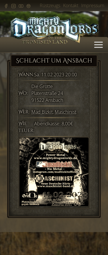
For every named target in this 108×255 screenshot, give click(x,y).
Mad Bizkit (42, 112)
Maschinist (65, 112)
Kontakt (70, 5)
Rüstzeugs (50, 5)
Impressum (92, 5)
